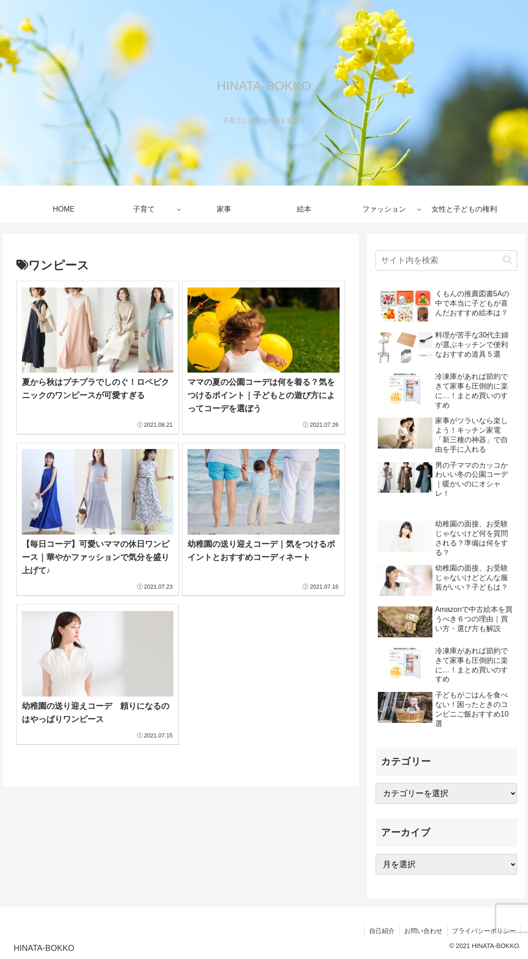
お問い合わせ (423, 930)
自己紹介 (382, 930)
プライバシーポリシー (484, 930)
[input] (446, 260)
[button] (507, 260)
